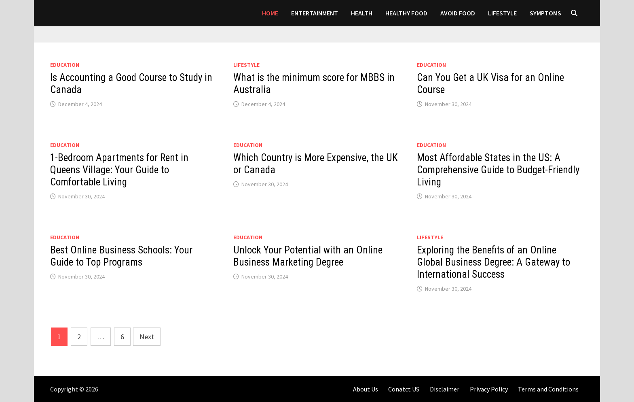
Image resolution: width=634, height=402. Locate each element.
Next (146, 336)
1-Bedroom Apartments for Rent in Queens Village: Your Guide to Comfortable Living (119, 170)
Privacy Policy (489, 389)
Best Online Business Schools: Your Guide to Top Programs (121, 256)
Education (64, 64)
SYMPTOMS (545, 13)
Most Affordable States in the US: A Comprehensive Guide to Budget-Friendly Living (498, 170)
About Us (365, 389)
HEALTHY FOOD (406, 13)
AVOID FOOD (457, 13)
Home (270, 13)
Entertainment (314, 13)
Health (361, 13)
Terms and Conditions (548, 389)
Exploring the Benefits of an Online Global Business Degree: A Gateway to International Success (493, 262)
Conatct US (403, 389)
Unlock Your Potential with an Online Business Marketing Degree (308, 256)
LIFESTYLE (502, 13)
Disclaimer (444, 389)
